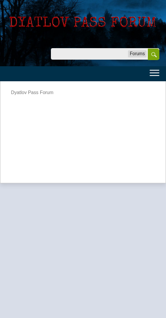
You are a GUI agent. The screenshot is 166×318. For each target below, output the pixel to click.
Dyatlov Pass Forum (32, 92)
